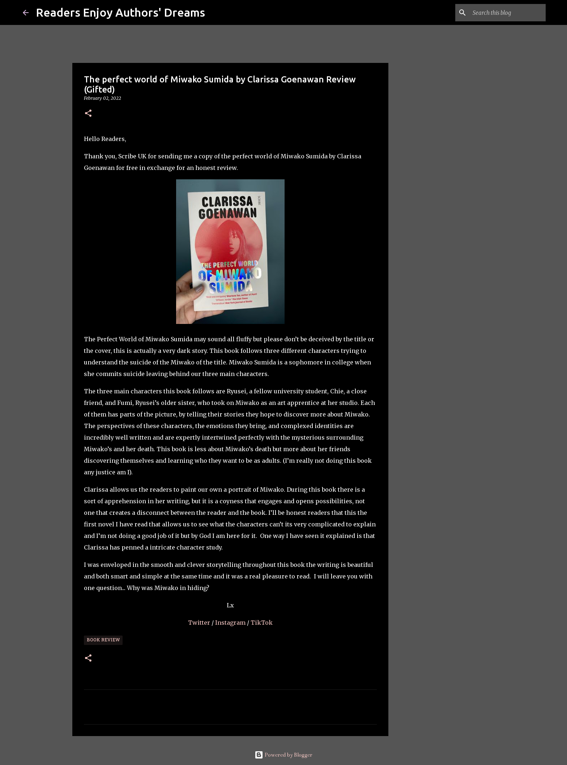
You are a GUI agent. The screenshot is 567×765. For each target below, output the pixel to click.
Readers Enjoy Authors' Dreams (120, 12)
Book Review (103, 640)
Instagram (231, 622)
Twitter (200, 622)
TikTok (262, 622)
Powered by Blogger (283, 755)
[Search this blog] (508, 12)
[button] (88, 114)
